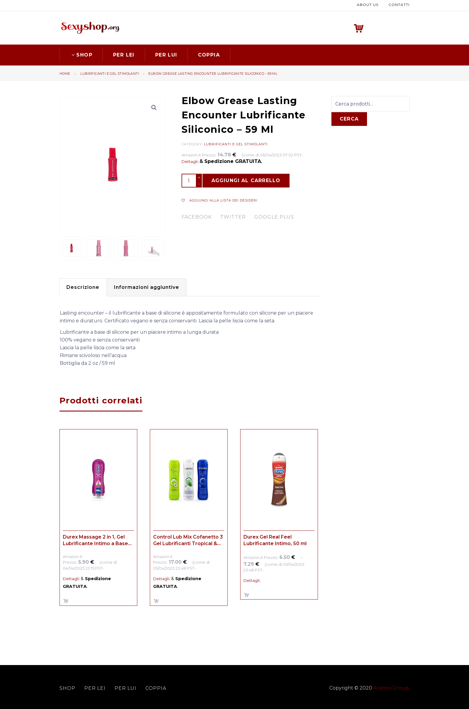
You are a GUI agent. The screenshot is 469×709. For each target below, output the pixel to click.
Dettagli (189, 160)
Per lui (166, 54)
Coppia (209, 54)
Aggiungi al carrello (246, 180)
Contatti (399, 4)
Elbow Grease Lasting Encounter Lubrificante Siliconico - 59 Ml (212, 73)
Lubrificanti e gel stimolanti (109, 73)
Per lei (124, 54)
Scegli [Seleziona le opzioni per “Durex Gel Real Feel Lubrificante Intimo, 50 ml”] (246, 594)
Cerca (349, 118)
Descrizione (84, 286)
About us (367, 4)
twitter (233, 216)
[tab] (84, 286)
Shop (81, 54)
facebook (197, 216)
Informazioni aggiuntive (152, 286)
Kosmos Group (391, 687)
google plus (274, 216)
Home (65, 73)
